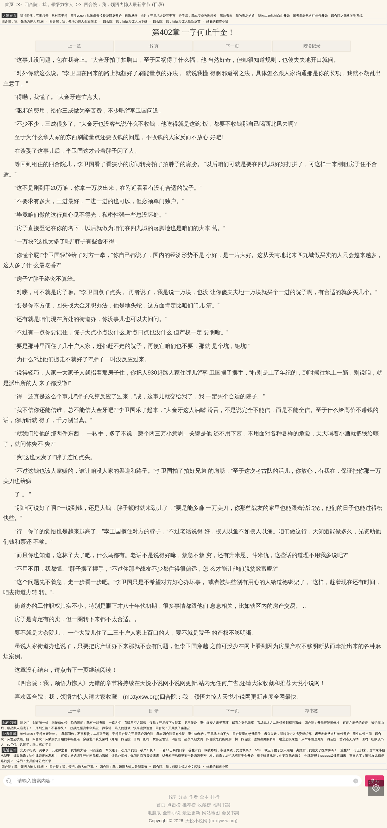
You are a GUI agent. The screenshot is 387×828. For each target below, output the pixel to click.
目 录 (154, 710)
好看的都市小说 (217, 21)
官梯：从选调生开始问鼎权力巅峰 (84, 755)
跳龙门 (24, 722)
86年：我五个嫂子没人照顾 (274, 750)
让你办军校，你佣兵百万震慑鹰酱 (135, 755)
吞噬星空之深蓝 (135, 722)
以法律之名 (59, 750)
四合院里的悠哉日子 (246, 733)
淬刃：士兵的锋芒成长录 (33, 761)
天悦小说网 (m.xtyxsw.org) (211, 820)
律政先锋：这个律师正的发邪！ (35, 755)
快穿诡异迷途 (142, 728)
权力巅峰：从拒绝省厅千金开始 (231, 755)
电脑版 (154, 812)
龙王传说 (190, 722)
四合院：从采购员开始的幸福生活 (56, 739)
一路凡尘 (115, 722)
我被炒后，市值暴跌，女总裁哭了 (228, 750)
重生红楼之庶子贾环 (214, 722)
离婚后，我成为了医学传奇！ (316, 750)
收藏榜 (204, 804)
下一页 (232, 45)
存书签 (311, 710)
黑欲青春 (226, 15)
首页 (9, 4)
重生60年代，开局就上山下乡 (209, 733)
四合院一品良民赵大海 (187, 739)
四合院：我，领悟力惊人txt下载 (125, 21)
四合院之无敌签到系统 (347, 15)
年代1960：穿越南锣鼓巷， (39, 733)
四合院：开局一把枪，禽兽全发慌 (144, 739)
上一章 (74, 45)
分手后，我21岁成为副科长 (198, 15)
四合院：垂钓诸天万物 (342, 739)
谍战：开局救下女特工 (165, 722)
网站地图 (211, 812)
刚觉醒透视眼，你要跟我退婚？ (279, 755)
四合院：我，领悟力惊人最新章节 (117, 4)
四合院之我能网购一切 (222, 739)
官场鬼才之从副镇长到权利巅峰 (279, 722)
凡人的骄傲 (122, 728)
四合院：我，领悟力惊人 (48, 4)
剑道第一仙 (40, 722)
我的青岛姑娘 (245, 15)
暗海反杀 (131, 15)
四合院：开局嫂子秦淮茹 (172, 728)
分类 (182, 796)
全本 (204, 796)
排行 (215, 796)
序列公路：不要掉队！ (51, 728)
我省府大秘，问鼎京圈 (86, 750)
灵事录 (43, 750)
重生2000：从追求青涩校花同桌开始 (96, 15)
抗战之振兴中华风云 (84, 728)
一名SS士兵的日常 (172, 750)
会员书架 (230, 812)
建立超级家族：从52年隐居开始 (301, 739)
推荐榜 (189, 804)
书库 (172, 796)
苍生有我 (194, 750)
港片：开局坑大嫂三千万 (158, 15)
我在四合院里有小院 (170, 733)
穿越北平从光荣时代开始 (100, 739)
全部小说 (172, 812)
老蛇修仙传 (59, 722)
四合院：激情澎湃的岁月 (258, 739)
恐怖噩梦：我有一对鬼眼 (88, 722)
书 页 (154, 45)
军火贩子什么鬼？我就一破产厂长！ (130, 750)
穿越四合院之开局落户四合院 (132, 733)
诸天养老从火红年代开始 (310, 15)
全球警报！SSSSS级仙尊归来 (325, 755)
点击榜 (174, 804)
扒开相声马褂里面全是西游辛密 (184, 755)
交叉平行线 (28, 750)
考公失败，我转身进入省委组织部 (288, 733)
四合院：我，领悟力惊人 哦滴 (23, 21)
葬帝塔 (106, 728)
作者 (193, 796)
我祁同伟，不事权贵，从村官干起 (43, 15)
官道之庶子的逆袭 (355, 722)
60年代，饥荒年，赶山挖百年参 (29, 744)
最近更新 (191, 812)
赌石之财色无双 (243, 722)
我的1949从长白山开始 (274, 15)
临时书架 (222, 804)
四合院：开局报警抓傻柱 (322, 722)
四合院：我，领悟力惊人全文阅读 (73, 21)
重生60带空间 (362, 733)
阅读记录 (311, 45)
